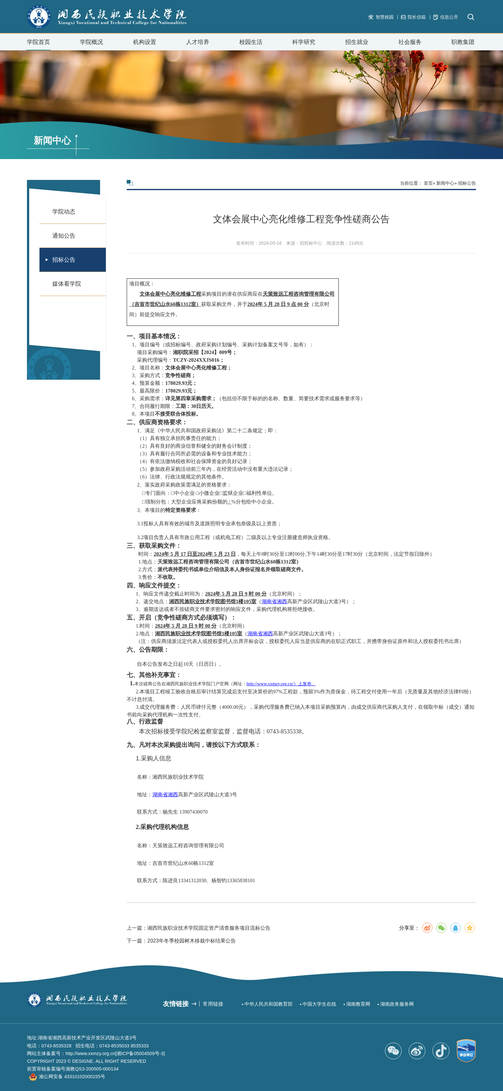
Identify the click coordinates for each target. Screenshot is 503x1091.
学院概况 (91, 44)
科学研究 (303, 42)
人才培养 (197, 42)
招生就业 (356, 44)
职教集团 (462, 42)
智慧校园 (381, 17)
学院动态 (63, 211)
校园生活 (250, 44)
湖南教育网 (358, 1004)
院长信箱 (413, 17)
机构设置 (144, 44)
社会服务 (410, 44)
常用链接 (213, 1004)
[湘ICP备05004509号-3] (140, 1053)
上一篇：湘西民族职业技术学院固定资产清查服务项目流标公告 (198, 960)
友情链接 (176, 1003)
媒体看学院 (66, 284)
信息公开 (445, 17)
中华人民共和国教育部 (268, 1004)
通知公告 (63, 236)
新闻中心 (445, 183)
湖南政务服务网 (397, 1004)
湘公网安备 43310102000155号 (72, 1076)
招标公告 (63, 260)
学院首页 (38, 42)
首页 (428, 183)
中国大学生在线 (319, 1004)
